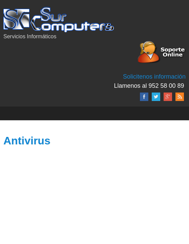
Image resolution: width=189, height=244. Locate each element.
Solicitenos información (154, 76)
